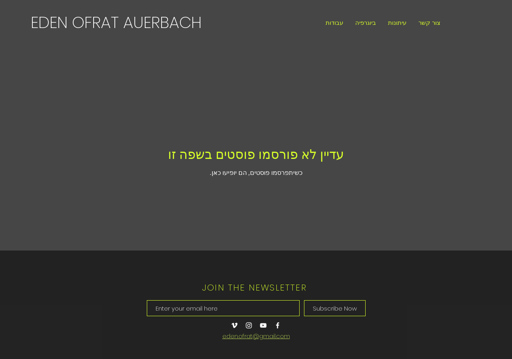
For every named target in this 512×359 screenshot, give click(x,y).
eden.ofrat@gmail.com (256, 336)
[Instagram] (249, 325)
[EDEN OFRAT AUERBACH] (116, 22)
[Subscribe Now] (335, 308)
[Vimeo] (234, 325)
